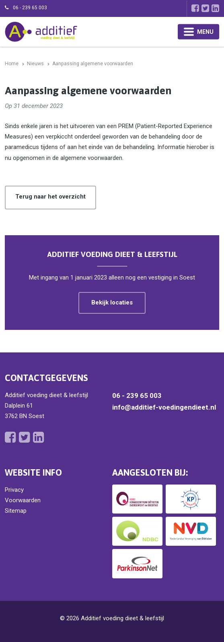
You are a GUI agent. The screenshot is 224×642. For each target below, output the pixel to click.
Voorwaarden (23, 500)
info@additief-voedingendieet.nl (164, 407)
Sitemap (16, 510)
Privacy (14, 489)
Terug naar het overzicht (50, 196)
